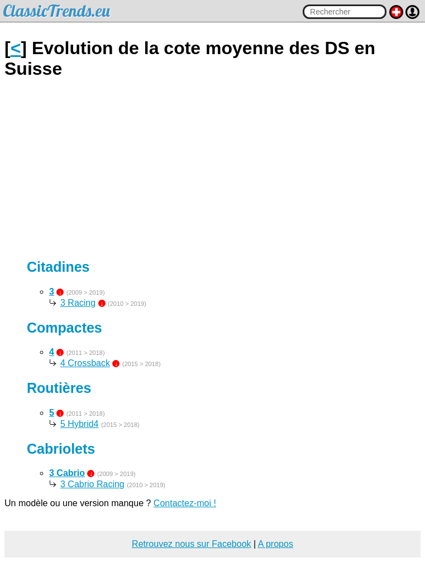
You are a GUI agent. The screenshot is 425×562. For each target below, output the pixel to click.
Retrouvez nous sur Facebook (191, 544)
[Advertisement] (212, 169)
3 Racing (77, 303)
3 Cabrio (67, 473)
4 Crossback (85, 363)
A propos (275, 544)
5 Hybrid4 (79, 424)
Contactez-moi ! (185, 503)
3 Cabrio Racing (92, 484)
